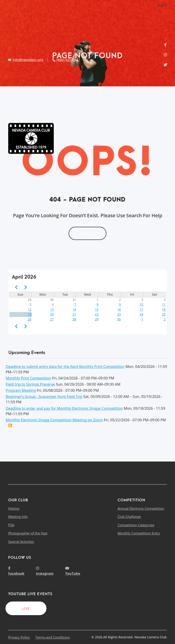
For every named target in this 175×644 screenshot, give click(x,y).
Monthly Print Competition (28, 378)
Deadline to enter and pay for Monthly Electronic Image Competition (64, 408)
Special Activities (21, 541)
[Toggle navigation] (163, 138)
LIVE (26, 608)
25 (164, 314)
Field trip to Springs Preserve (30, 384)
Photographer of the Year (28, 533)
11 (164, 304)
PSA (11, 525)
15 (96, 309)
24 (141, 314)
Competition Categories (136, 525)
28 (74, 319)
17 (141, 309)
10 (141, 304)
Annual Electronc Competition (141, 508)
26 (29, 319)
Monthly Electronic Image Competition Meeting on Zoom (54, 419)
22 (96, 314)
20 (52, 314)
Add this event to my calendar (10, 425)
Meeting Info (18, 516)
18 (164, 309)
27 (52, 319)
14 (74, 309)
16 (119, 309)
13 (52, 309)
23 (119, 314)
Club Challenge (129, 516)
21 (74, 314)
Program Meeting (21, 390)
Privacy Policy (19, 637)
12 (29, 309)
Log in (162, 5)
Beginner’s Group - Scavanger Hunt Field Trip (44, 396)
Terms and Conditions (52, 637)
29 (96, 319)
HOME (87, 233)
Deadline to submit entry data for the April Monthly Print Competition (65, 366)
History (14, 508)
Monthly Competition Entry (139, 533)
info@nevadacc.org (25, 59)
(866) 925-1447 (66, 59)
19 (29, 314)
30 (119, 319)
